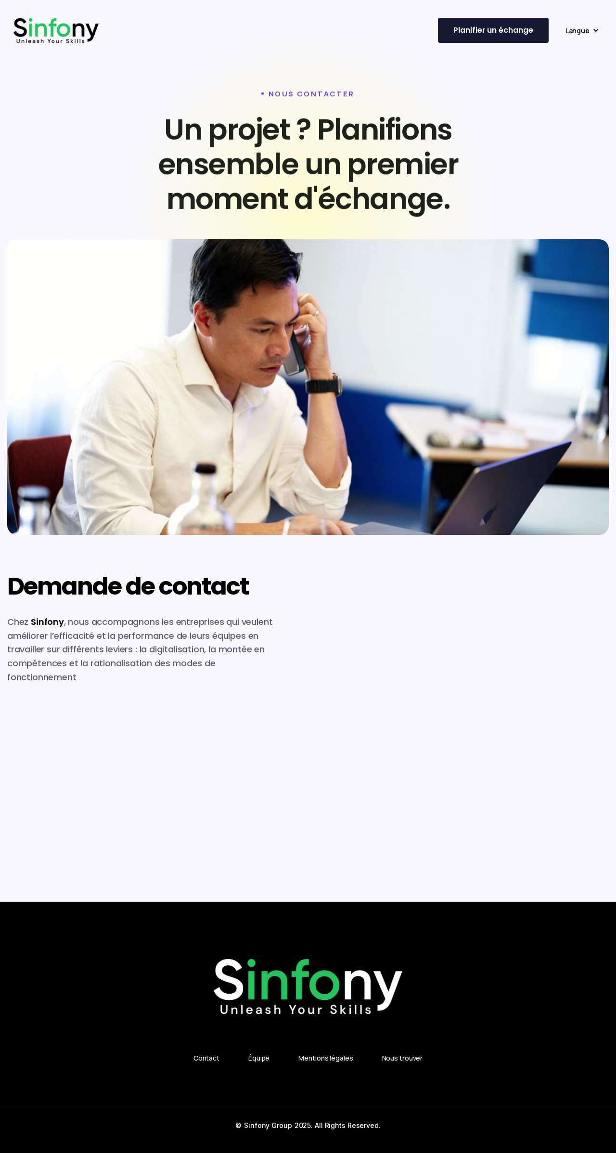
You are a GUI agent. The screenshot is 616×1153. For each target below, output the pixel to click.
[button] (582, 31)
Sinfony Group (268, 1125)
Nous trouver (402, 1057)
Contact (206, 1057)
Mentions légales (325, 1057)
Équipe (259, 1057)
